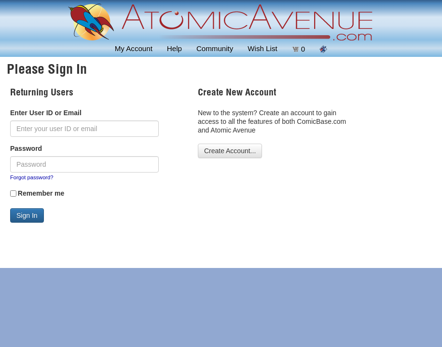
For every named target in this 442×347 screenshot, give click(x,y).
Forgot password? (32, 177)
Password (26, 148)
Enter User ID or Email (46, 113)
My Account (133, 48)
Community (214, 48)
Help (174, 48)
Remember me (41, 193)
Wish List (262, 48)
